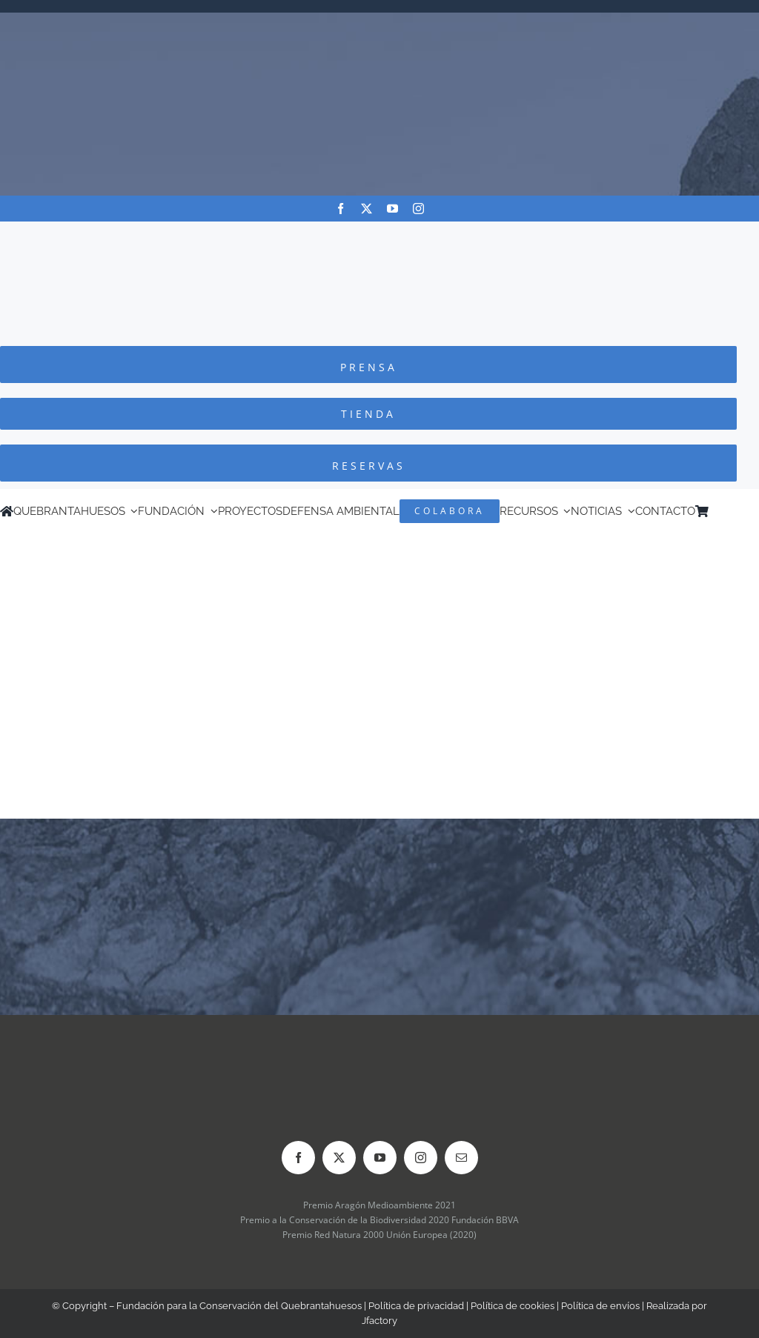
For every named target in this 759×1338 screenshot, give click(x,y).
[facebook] (340, 208)
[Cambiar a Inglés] (736, 511)
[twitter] (366, 208)
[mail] (461, 1157)
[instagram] (418, 208)
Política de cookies (512, 1305)
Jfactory (379, 1320)
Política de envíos (600, 1305)
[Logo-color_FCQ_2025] (379, 235)
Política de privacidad (416, 1305)
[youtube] (392, 208)
